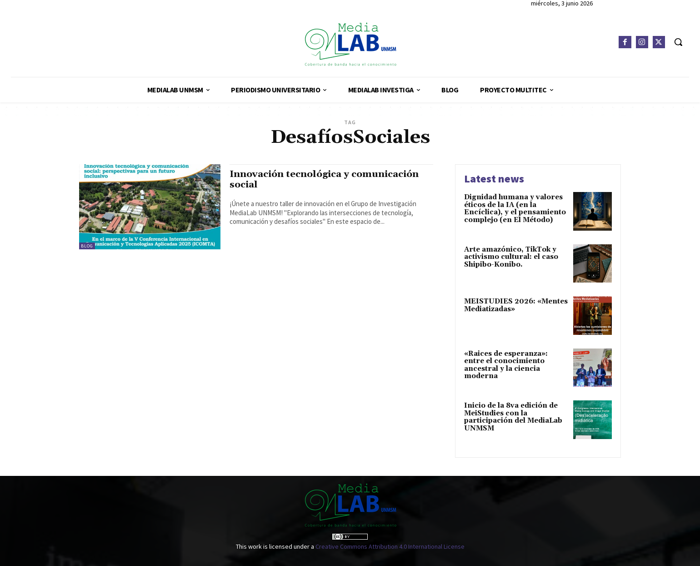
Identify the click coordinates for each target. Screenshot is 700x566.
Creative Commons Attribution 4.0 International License (390, 546)
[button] (678, 42)
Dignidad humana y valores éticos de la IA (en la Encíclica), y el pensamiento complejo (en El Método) (515, 208)
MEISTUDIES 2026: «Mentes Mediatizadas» (516, 305)
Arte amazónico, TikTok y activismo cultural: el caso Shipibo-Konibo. (511, 257)
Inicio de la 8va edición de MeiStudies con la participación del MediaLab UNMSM (513, 417)
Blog (87, 246)
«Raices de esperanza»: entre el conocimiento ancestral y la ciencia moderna (506, 365)
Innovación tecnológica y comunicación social (328, 179)
